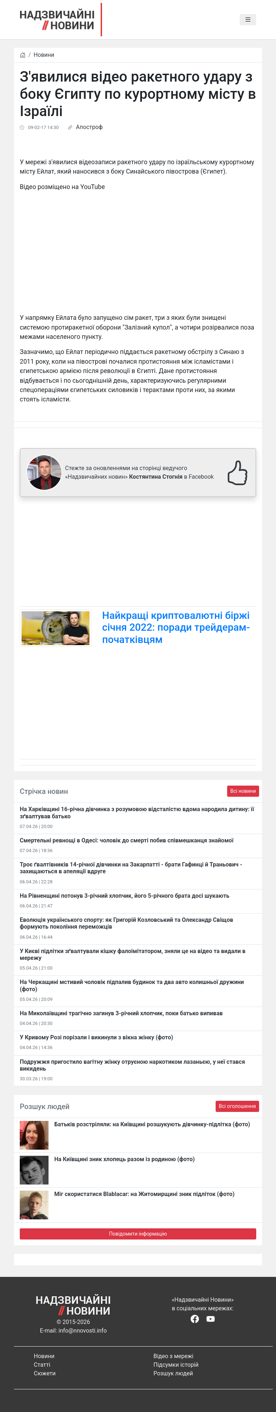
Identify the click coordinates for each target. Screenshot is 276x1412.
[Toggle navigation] (248, 20)
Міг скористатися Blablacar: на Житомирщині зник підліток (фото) (144, 1194)
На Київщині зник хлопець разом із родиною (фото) (124, 1159)
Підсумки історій (176, 1364)
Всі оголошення (237, 1106)
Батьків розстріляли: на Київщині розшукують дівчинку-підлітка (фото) (152, 1124)
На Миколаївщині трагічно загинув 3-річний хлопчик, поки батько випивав (121, 1013)
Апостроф (89, 127)
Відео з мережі (173, 1356)
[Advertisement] (138, 553)
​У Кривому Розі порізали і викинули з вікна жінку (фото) (96, 1037)
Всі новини (243, 791)
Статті (42, 1364)
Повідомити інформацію (138, 1234)
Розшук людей (173, 1373)
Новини (44, 54)
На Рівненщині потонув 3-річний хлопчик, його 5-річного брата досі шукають (124, 895)
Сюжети (45, 1373)
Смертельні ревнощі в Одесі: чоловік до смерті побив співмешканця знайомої (127, 840)
